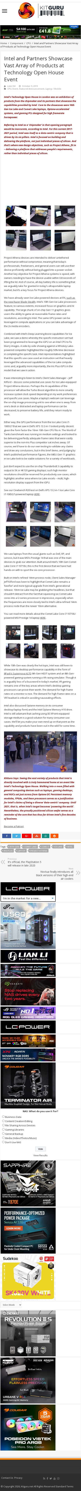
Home (3, 43)
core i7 (45, 846)
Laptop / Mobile (53, 88)
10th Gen (14, 846)
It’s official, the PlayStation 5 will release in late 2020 (26, 862)
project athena (38, 850)
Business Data (13, 1117)
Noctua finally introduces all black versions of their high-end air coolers (54, 873)
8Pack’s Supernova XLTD (17, 673)
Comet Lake (30, 846)
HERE (37, 494)
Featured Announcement (31, 88)
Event (15, 88)
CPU (28, 43)
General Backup (14, 1133)
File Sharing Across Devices (20, 1125)
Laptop (21, 850)
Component (16, 43)
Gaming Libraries (14, 1129)
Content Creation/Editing (18, 1121)
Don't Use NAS (13, 1142)
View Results (40, 1155)
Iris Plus (7, 850)
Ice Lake (58, 846)
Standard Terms (64, 1486)
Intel (70, 846)
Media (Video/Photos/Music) (21, 1138)
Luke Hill (11, 86)
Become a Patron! (14, 826)
